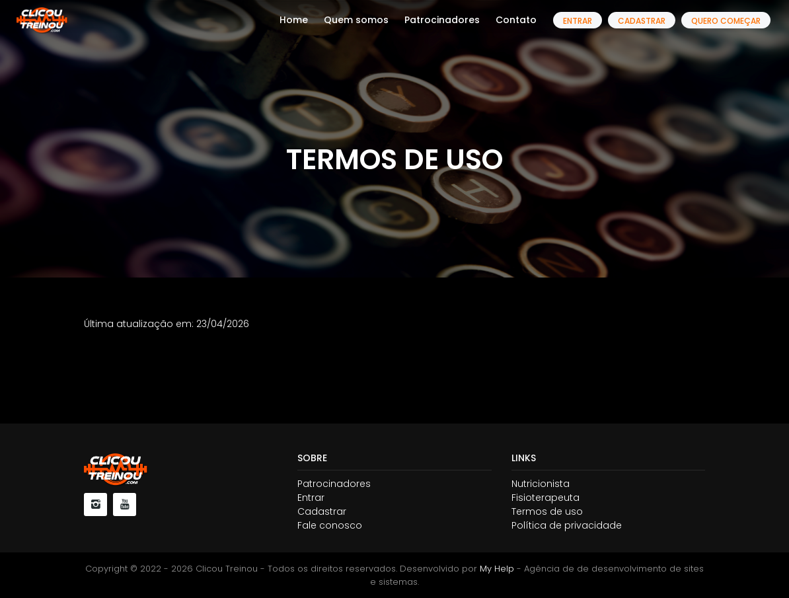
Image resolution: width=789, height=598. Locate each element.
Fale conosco (329, 525)
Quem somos (356, 19)
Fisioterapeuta (545, 497)
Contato (516, 19)
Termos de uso (547, 511)
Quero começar (726, 20)
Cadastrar (641, 20)
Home (294, 19)
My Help (497, 568)
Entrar (577, 20)
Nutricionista (540, 483)
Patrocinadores (442, 19)
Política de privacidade (566, 525)
